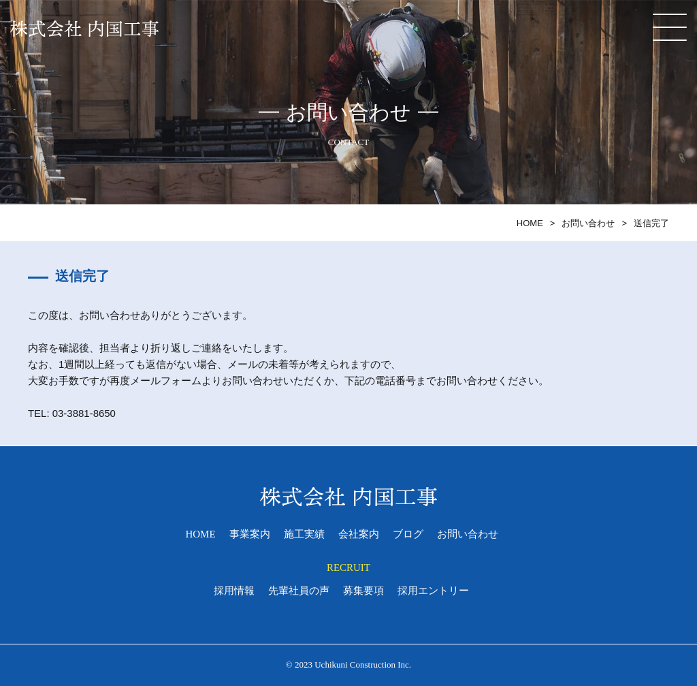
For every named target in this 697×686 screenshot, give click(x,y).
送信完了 (651, 223)
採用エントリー (433, 591)
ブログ (408, 534)
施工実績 (304, 534)
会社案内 (358, 534)
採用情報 (234, 591)
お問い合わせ (588, 223)
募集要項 (363, 591)
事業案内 (249, 534)
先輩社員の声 (298, 591)
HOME (530, 223)
